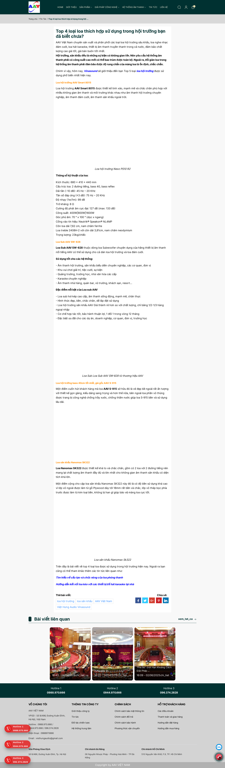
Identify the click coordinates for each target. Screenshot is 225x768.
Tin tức (153, 7)
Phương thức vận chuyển (127, 728)
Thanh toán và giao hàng (170, 716)
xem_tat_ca (187, 618)
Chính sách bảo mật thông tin (129, 711)
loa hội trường (65, 601)
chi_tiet (82, 675)
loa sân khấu (84, 601)
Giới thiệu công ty (81, 711)
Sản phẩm (85, 7)
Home (60, 7)
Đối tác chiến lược (81, 722)
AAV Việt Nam (103, 601)
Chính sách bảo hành (125, 722)
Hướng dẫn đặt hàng (168, 722)
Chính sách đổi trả (124, 716)
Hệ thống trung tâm (81, 728)
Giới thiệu (71, 7)
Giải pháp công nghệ (107, 7)
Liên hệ (164, 7)
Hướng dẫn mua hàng (168, 728)
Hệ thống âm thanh (134, 7)
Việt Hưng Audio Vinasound (73, 607)
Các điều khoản (165, 711)
